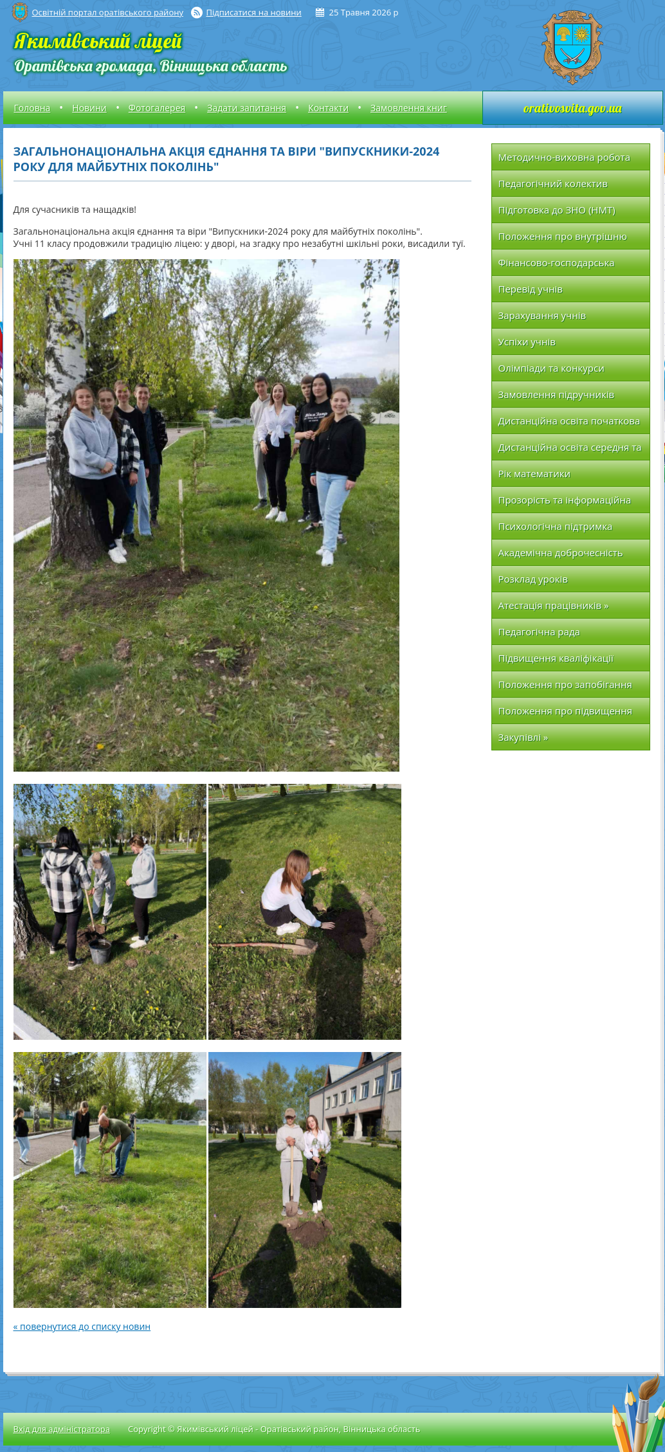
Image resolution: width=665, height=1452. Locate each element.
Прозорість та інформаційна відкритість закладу (565, 503)
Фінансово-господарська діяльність (556, 266)
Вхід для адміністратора (62, 1429)
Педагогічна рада (539, 631)
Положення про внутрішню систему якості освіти (563, 240)
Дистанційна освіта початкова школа (569, 424)
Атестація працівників (553, 605)
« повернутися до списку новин (82, 1326)
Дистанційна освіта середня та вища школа (570, 450)
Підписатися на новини (254, 12)
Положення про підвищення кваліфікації (565, 714)
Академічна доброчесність (560, 552)
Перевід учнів (530, 288)
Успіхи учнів (527, 341)
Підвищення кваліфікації (556, 657)
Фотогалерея (157, 108)
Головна (32, 108)
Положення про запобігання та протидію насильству (565, 688)
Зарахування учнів (542, 315)
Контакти (328, 108)
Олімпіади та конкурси (551, 367)
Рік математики (534, 473)
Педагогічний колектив (553, 183)
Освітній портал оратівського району (107, 12)
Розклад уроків (533, 578)
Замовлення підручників (556, 394)
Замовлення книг (408, 108)
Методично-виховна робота (564, 156)
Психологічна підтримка (555, 526)
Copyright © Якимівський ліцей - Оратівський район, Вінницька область (274, 1429)
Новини (89, 108)
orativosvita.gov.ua (572, 108)
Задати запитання (246, 108)
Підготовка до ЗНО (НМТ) (556, 209)
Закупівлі (523, 737)
